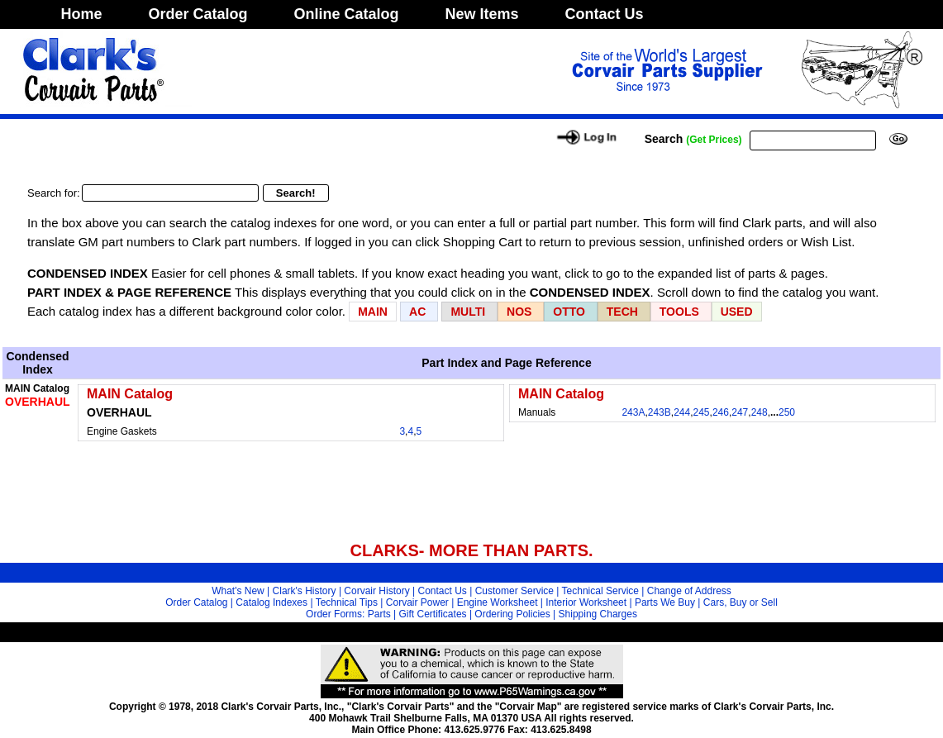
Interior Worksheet (585, 602)
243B (659, 412)
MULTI (467, 311)
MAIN (373, 311)
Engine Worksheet (497, 602)
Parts (379, 614)
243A (633, 412)
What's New (238, 591)
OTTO (569, 311)
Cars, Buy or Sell (740, 602)
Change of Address (689, 591)
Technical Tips (347, 602)
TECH (622, 311)
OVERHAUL (37, 401)
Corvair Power (417, 602)
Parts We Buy (665, 602)
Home (81, 14)
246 (720, 412)
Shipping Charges (598, 614)
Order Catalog (198, 14)
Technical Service (600, 591)
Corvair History (376, 591)
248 (759, 412)
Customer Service (514, 591)
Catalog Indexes (271, 602)
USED (737, 311)
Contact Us (604, 14)
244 (682, 412)
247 (739, 412)
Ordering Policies (512, 614)
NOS (519, 311)
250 (787, 412)
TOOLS (679, 311)
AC (419, 311)
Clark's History (304, 591)
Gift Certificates (433, 614)
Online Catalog (346, 14)
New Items (482, 14)
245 (701, 412)
